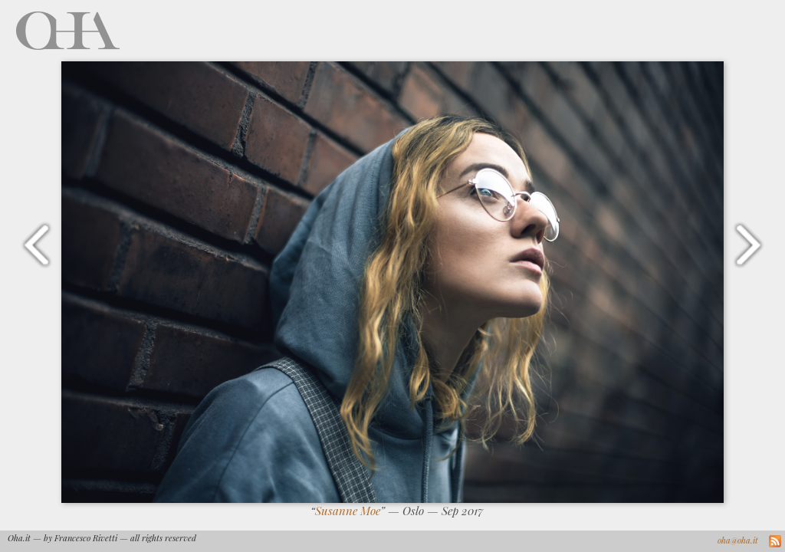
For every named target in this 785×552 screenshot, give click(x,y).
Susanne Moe (347, 510)
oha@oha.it (738, 540)
